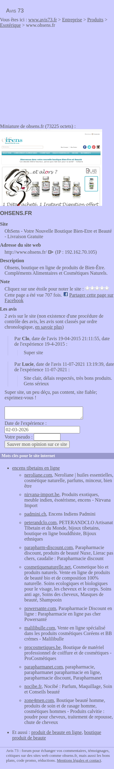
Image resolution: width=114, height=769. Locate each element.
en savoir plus (48, 327)
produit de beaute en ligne (56, 732)
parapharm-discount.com (48, 547)
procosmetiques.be (42, 647)
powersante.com (40, 608)
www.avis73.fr (42, 19)
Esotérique (10, 25)
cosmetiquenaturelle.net (47, 567)
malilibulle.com (39, 627)
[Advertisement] (51, 73)
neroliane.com (38, 475)
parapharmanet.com (43, 666)
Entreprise (72, 19)
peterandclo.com (40, 522)
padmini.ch (35, 514)
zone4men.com (39, 700)
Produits (95, 19)
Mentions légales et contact (79, 760)
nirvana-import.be (41, 494)
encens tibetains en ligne (36, 468)
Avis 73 (15, 11)
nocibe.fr (33, 686)
